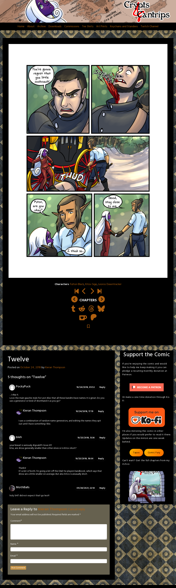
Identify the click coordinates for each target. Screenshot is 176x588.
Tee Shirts (87, 26)
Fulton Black (77, 284)
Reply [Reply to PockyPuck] (102, 387)
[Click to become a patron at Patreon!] (147, 387)
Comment (15, 521)
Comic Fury (154, 453)
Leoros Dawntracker (109, 284)
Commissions (71, 26)
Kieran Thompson (55, 367)
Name (13, 544)
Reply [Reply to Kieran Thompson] (101, 411)
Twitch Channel (149, 26)
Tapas (136, 453)
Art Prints (101, 26)
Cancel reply (76, 509)
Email (13, 556)
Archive (41, 26)
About (31, 26)
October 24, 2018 (30, 367)
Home (21, 26)
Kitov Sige (91, 284)
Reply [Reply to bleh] (102, 438)
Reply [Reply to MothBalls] (102, 488)
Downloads (55, 26)
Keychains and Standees (124, 26)
